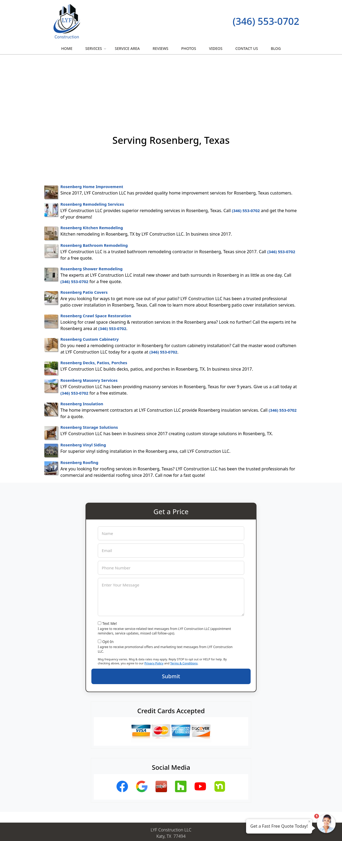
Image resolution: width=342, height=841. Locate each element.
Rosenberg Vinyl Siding (83, 386)
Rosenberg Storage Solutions (89, 369)
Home (66, 48)
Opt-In (108, 583)
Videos (215, 48)
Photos (188, 48)
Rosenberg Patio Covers (84, 234)
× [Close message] (309, 821)
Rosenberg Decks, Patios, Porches (93, 304)
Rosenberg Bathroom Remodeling (94, 187)
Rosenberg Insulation (81, 345)
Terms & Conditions (184, 605)
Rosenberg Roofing (79, 404)
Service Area (127, 48)
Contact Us (246, 48)
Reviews (160, 48)
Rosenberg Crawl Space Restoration (95, 257)
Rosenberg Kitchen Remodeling (91, 169)
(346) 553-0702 (266, 21)
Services (96, 50)
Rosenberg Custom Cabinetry (89, 281)
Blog (276, 48)
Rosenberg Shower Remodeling (91, 210)
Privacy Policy (153, 605)
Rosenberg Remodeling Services (92, 146)
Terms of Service (211, 830)
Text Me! (109, 565)
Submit (171, 618)
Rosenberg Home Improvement (91, 128)
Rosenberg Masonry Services (89, 322)
